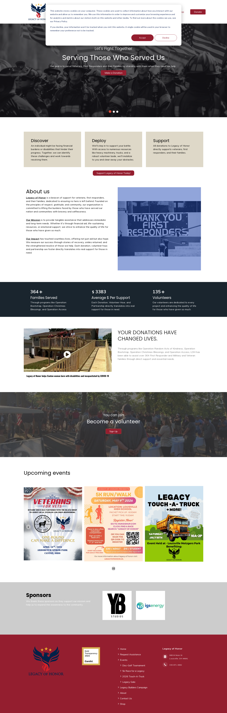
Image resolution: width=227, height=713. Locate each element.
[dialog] (113, 25)
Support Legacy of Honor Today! (113, 173)
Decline (165, 37)
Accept (142, 37)
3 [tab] (117, 112)
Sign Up (113, 431)
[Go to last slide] (28, 526)
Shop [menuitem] (122, 703)
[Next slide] (198, 526)
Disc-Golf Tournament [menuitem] (133, 665)
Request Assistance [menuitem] (130, 654)
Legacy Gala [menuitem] (128, 681)
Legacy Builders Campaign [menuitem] (133, 687)
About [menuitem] (123, 692)
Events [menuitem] (123, 659)
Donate (198, 11)
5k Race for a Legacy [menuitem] (133, 670)
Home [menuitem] (123, 648)
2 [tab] (114, 112)
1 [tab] (110, 111)
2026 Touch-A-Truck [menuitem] (133, 676)
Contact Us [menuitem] (126, 698)
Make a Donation (113, 72)
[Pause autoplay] (113, 568)
